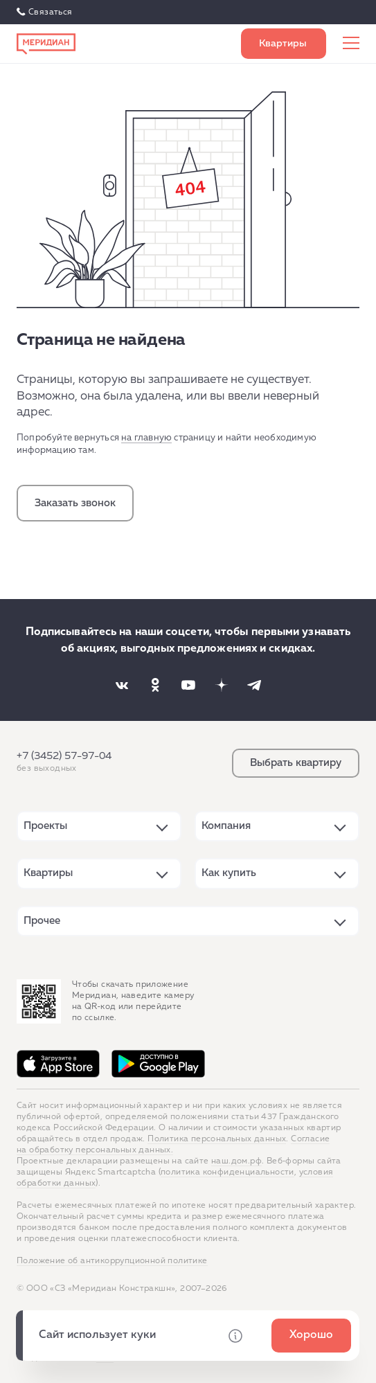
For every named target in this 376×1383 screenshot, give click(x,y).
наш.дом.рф (236, 1161)
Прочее (42, 921)
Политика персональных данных (216, 1139)
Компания (226, 826)
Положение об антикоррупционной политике (112, 1261)
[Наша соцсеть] (122, 685)
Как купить (229, 873)
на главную (146, 438)
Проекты (45, 826)
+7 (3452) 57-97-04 (64, 756)
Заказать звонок (75, 503)
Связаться (50, 12)
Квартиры (48, 873)
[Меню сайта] (351, 43)
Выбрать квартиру (283, 43)
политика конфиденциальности (227, 1172)
